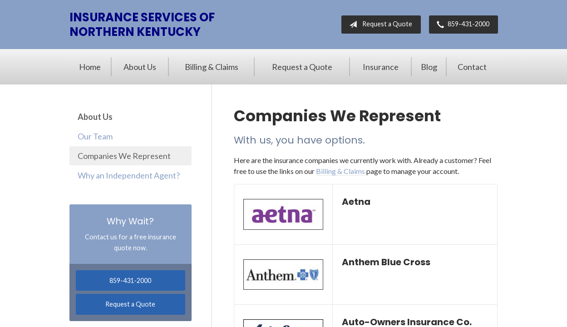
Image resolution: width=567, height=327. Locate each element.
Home (90, 67)
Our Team (95, 136)
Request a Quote (378, 24)
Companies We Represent (124, 156)
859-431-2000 (461, 24)
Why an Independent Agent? (129, 175)
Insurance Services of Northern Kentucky (142, 24)
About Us (139, 67)
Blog (429, 67)
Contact (472, 67)
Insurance (381, 67)
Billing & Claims (211, 67)
